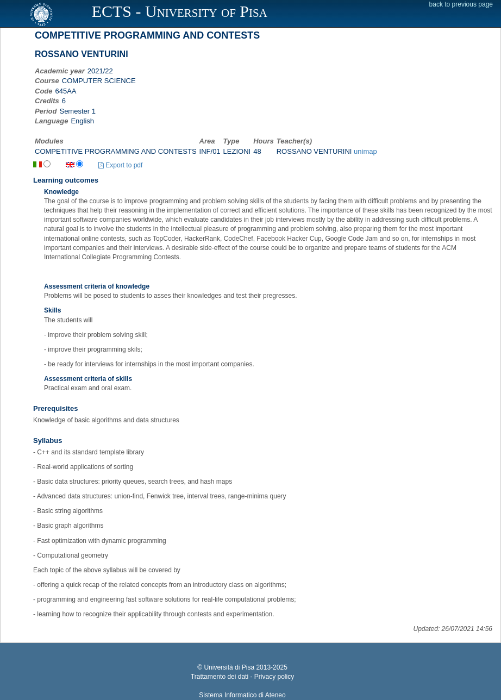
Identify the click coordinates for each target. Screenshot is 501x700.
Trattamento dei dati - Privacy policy (242, 676)
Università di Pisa (229, 667)
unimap (365, 151)
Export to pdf (120, 165)
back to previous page (461, 4)
